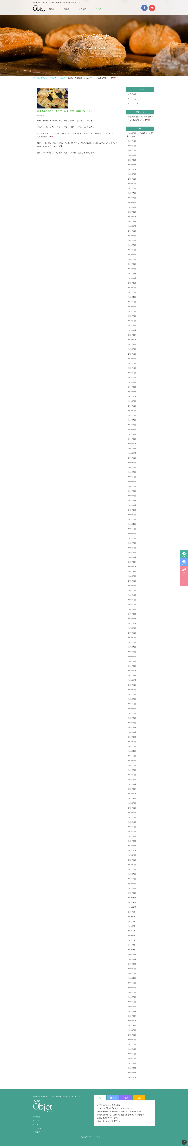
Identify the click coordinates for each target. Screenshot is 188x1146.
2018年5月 (132, 590)
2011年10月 (132, 907)
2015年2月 (132, 718)
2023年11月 (132, 278)
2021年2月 (132, 434)
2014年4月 (132, 765)
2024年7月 (132, 240)
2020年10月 (132, 453)
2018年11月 (132, 562)
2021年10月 (132, 396)
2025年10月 (132, 169)
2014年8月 (132, 746)
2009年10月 (132, 1021)
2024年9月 (132, 231)
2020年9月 (132, 458)
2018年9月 (132, 571)
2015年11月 (132, 675)
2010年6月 (132, 983)
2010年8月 (132, 973)
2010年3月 (132, 997)
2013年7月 (132, 808)
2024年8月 (132, 236)
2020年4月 (132, 482)
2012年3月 (132, 884)
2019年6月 (132, 529)
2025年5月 (132, 193)
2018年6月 (132, 586)
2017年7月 (132, 638)
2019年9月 (132, 515)
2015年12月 (132, 671)
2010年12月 (132, 954)
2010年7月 (132, 978)
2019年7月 (132, 524)
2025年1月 (132, 212)
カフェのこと (133, 103)
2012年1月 (132, 893)
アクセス (82, 9)
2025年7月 (132, 184)
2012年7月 (132, 865)
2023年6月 (132, 302)
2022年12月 (132, 330)
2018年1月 (132, 609)
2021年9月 (132, 401)
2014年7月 (132, 751)
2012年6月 (132, 869)
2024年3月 (132, 259)
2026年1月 (132, 155)
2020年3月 (132, 486)
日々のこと (132, 94)
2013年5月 (132, 817)
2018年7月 (132, 581)
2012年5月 (132, 874)
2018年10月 (132, 567)
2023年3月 (132, 316)
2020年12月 (132, 444)
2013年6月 (132, 813)
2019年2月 (132, 548)
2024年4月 (132, 255)
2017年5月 (132, 647)
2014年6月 (132, 756)
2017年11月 (132, 619)
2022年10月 (132, 340)
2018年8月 (132, 576)
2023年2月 (132, 321)
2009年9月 (132, 1025)
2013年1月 (132, 836)
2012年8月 (132, 860)
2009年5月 (132, 1044)
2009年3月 (132, 1054)
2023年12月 (132, 273)
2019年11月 (132, 505)
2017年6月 (132, 642)
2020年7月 (132, 467)
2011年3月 (132, 940)
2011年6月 (132, 926)
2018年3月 (132, 600)
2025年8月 (132, 179)
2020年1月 (132, 496)
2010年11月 (132, 959)
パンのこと (132, 99)
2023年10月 (132, 283)
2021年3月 (132, 430)
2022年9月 (132, 344)
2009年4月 (132, 1049)
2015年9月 (132, 685)
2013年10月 (132, 794)
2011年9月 (132, 912)
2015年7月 (132, 694)
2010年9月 (132, 969)
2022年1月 (132, 382)
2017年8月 (132, 633)
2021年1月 (132, 439)
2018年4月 (132, 595)
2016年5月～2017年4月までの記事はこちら (140, 134)
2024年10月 (132, 226)
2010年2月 (132, 1002)
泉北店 (184, 564)
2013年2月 (132, 832)
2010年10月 (132, 964)
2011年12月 (132, 898)
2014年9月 (132, 742)
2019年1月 (132, 552)
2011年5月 (132, 931)
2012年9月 (132, 855)
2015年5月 (132, 704)
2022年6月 (132, 359)
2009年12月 (132, 1011)
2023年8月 (132, 292)
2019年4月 (132, 538)
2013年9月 (132, 798)
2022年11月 (132, 335)
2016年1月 (132, 666)
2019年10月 (132, 510)
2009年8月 (132, 1030)
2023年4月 (132, 311)
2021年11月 (132, 392)
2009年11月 (132, 1016)
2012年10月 (132, 850)
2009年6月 (132, 1040)
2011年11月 (132, 902)
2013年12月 (132, 784)
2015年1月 (132, 723)
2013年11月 (132, 789)
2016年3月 (132, 657)
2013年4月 (132, 822)
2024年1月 (132, 269)
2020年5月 (132, 477)
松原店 (184, 556)
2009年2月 (132, 1059)
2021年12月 (132, 387)
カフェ (113, 1098)
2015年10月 (132, 680)
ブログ (98, 9)
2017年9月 (132, 628)
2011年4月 (132, 936)
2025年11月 (132, 165)
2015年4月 (132, 709)
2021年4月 (132, 425)
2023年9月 (132, 288)
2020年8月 (132, 463)
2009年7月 (132, 1035)
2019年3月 (132, 543)
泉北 (139, 1098)
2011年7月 (132, 921)
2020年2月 (132, 491)
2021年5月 (132, 420)
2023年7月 (132, 297)
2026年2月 (132, 150)
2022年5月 (132, 363)
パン (36, 1124)
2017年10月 (132, 623)
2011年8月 (132, 917)
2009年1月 (132, 1063)
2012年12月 (132, 841)
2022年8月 (132, 349)
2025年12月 (132, 160)
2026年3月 (132, 146)
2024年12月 (132, 217)
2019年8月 (132, 519)
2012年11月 (132, 846)
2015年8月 (132, 690)
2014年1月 (132, 779)
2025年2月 (132, 207)
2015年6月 (132, 699)
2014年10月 (132, 737)
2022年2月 (132, 377)
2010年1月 (132, 1007)
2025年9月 (132, 174)
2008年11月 (132, 1073)
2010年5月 (132, 988)
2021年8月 (132, 406)
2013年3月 (132, 827)
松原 (126, 1098)
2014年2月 (132, 775)
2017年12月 (132, 614)
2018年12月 (132, 557)
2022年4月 (132, 368)
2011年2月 (132, 945)
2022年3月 (132, 373)
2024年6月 (132, 245)
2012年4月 (132, 879)
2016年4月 (132, 652)
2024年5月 (132, 250)
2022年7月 (132, 354)
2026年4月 (132, 141)
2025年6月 (132, 188)
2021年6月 (132, 415)
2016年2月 (132, 661)
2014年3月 (132, 770)
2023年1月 (132, 325)
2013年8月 (132, 803)
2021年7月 (132, 411)
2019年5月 (132, 534)
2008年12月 (132, 1068)
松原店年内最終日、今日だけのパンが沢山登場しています (140, 118)
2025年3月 (132, 203)
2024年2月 (132, 264)
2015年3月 (132, 713)
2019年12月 (132, 500)
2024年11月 (132, 221)
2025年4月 (132, 198)
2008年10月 (132, 1077)
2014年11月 (132, 732)
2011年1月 (132, 950)
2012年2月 (132, 888)
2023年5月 (132, 307)
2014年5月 (132, 761)
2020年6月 (132, 472)
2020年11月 (132, 448)
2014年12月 (132, 727)
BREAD (184, 576)
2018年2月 (132, 604)
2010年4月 (132, 992)
